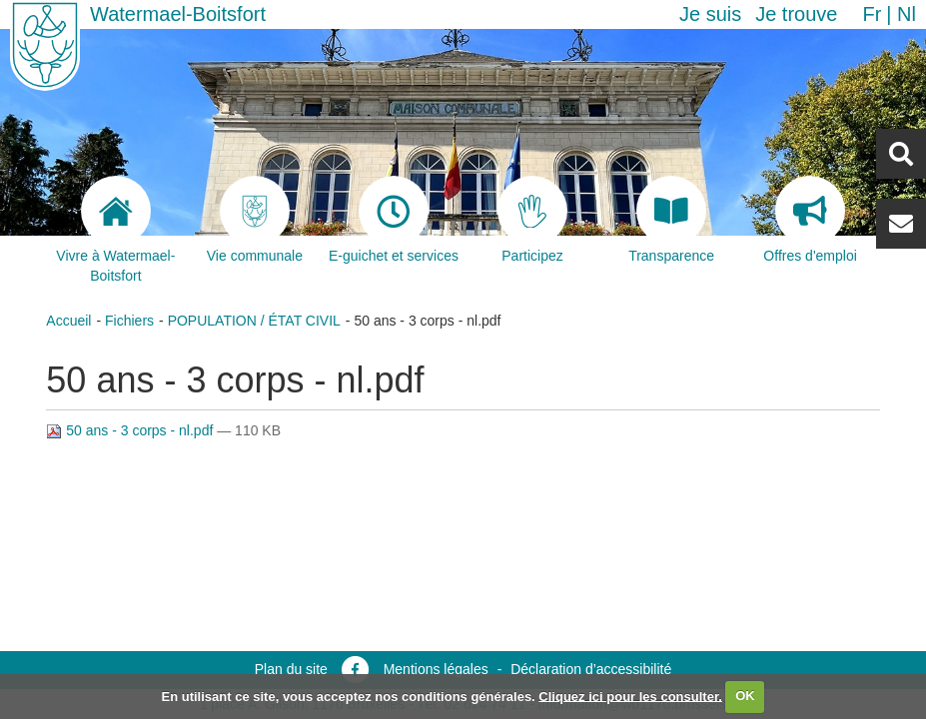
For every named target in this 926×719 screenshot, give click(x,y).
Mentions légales (436, 669)
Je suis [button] (710, 14)
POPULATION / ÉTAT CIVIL (254, 321)
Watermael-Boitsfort (178, 14)
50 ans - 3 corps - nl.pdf (131, 430)
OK (745, 695)
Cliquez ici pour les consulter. (630, 695)
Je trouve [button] (796, 14)
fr (871, 14)
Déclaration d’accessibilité (590, 669)
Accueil (68, 321)
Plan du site (291, 669)
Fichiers (129, 321)
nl (906, 14)
